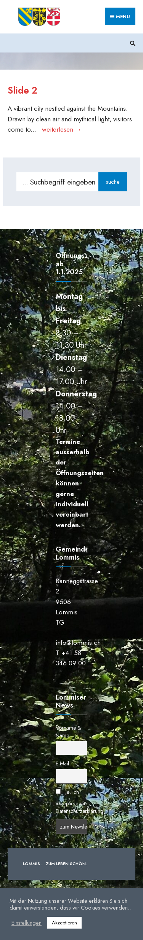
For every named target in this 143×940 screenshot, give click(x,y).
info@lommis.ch (78, 642)
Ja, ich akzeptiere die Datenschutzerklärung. (80, 801)
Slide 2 (22, 90)
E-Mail (62, 763)
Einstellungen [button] (26, 922)
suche (113, 182)
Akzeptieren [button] (64, 922)
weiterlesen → (62, 129)
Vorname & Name (68, 731)
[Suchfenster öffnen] (131, 43)
